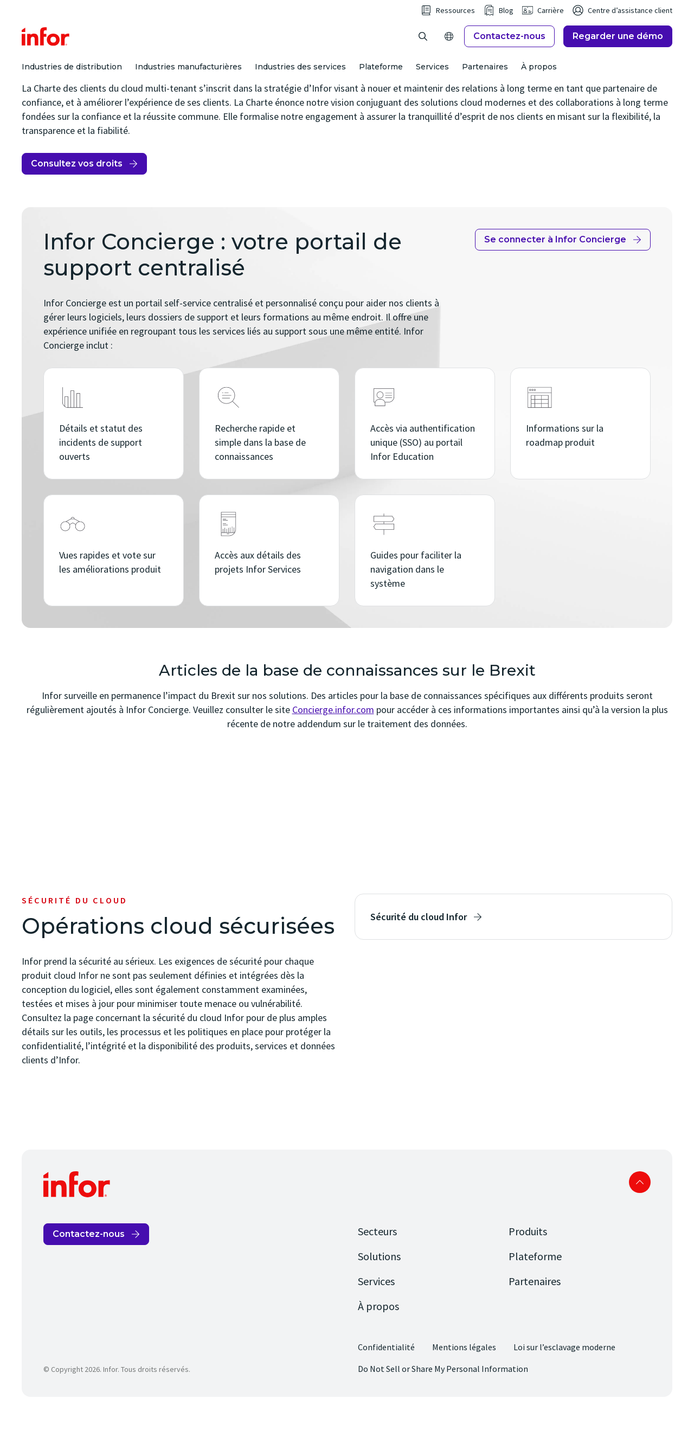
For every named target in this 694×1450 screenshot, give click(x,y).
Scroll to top (640, 1218)
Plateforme (381, 84)
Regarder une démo (618, 54)
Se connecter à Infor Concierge (555, 275)
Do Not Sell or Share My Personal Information (443, 1404)
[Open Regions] (449, 54)
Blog (506, 28)
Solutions (379, 1292)
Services (432, 84)
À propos (539, 84)
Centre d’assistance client (630, 28)
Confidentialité (386, 1382)
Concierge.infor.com (333, 745)
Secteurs (377, 1267)
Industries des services (300, 84)
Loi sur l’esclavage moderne (564, 1382)
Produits (528, 1267)
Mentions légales (464, 1382)
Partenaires (485, 84)
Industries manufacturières (188, 84)
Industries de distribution (72, 84)
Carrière (550, 28)
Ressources (455, 28)
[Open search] (423, 54)
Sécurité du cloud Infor (418, 952)
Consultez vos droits (77, 199)
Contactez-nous (509, 54)
